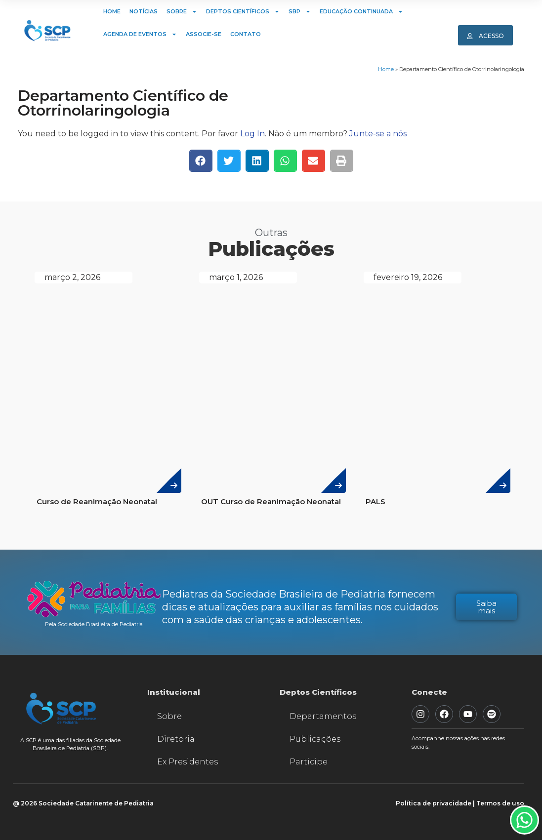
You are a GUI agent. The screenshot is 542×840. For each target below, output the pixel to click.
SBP (300, 11)
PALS (375, 501)
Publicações (315, 739)
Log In (252, 133)
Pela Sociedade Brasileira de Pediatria (94, 624)
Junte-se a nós (378, 133)
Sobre (182, 11)
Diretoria (176, 739)
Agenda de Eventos (140, 34)
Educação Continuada (361, 11)
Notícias (143, 11)
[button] (200, 161)
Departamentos (323, 716)
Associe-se (203, 34)
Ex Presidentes (187, 761)
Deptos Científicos (243, 11)
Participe (309, 761)
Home (112, 11)
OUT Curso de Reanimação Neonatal (271, 501)
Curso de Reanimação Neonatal (97, 501)
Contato (245, 34)
